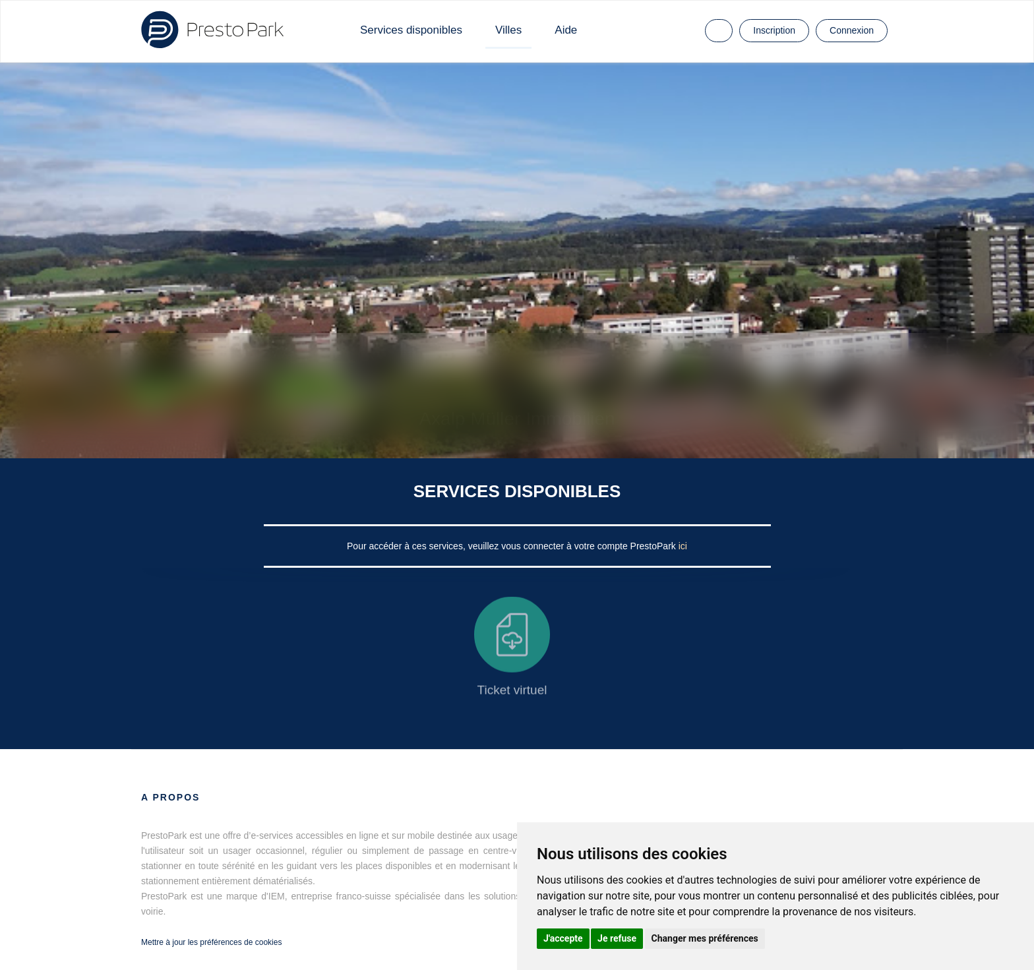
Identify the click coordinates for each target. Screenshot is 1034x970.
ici (683, 546)
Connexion (852, 30)
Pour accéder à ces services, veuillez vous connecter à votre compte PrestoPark (513, 546)
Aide (566, 30)
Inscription (774, 30)
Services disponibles (411, 30)
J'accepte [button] (563, 938)
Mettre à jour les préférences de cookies (211, 942)
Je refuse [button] (616, 938)
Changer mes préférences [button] (705, 938)
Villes (508, 30)
